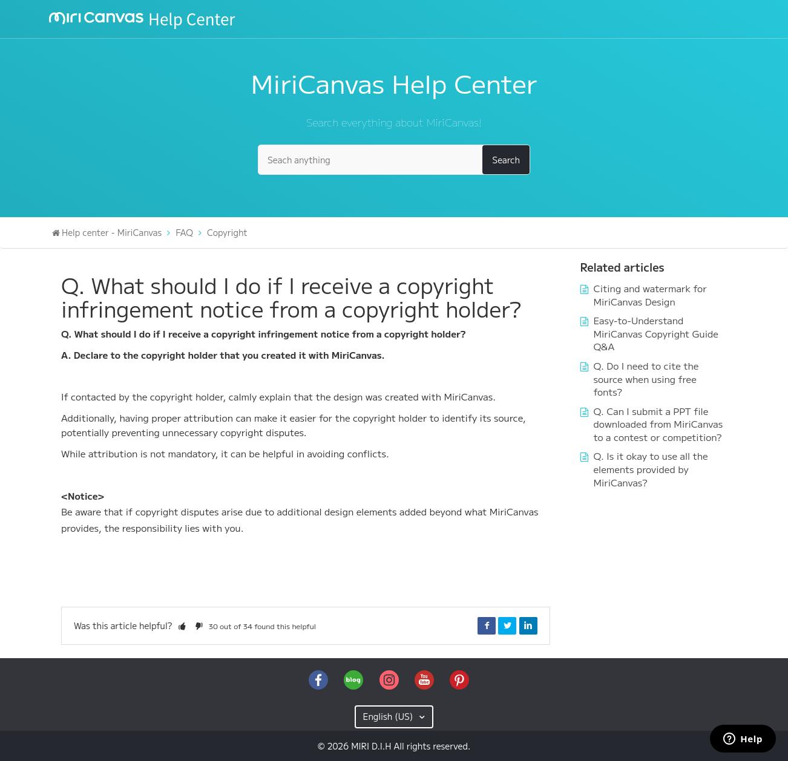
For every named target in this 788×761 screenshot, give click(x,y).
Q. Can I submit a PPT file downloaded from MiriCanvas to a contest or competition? (658, 423)
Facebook (487, 625)
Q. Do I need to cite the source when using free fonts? (646, 378)
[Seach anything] (394, 160)
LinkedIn (528, 625)
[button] (182, 625)
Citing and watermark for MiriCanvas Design (650, 294)
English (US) (389, 716)
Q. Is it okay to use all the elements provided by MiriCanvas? (651, 468)
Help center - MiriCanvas (112, 232)
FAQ (184, 232)
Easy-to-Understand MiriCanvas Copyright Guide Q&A (656, 333)
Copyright (227, 232)
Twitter (507, 625)
